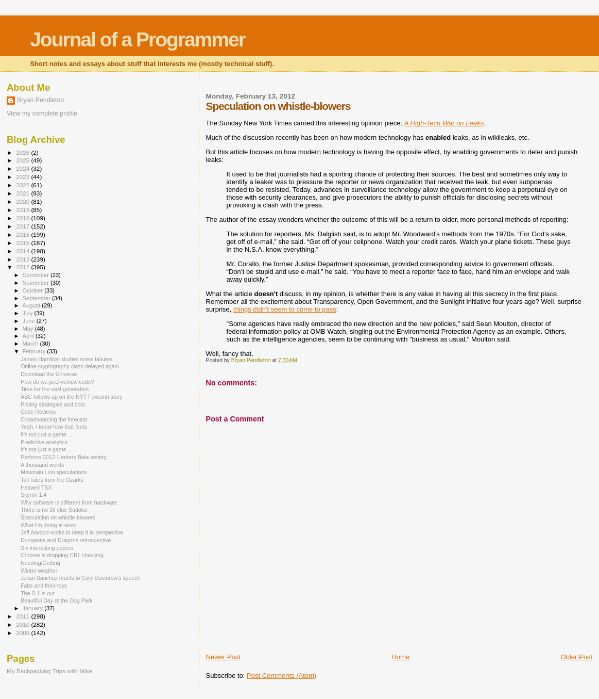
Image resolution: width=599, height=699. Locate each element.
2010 (23, 624)
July (29, 313)
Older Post (576, 657)
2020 (23, 201)
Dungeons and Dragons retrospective (66, 540)
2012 (23, 267)
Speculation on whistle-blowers (58, 517)
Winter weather (39, 570)
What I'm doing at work (48, 525)
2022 (23, 185)
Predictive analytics (44, 442)
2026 (23, 152)
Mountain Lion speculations (54, 472)
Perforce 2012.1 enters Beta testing (63, 457)
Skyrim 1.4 (33, 495)
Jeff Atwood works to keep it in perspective (72, 532)
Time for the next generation (55, 389)
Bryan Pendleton (40, 100)
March (31, 343)
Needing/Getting (40, 563)
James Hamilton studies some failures (66, 359)
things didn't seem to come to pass (284, 309)
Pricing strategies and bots (53, 404)
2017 (23, 226)
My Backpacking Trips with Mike (49, 671)
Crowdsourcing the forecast (54, 419)
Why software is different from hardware (69, 502)
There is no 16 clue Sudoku (54, 510)
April (29, 336)
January (34, 608)
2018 (23, 218)
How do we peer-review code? (57, 382)
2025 (23, 160)
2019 (23, 209)
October (34, 290)
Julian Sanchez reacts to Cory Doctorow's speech (81, 578)
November (36, 283)
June (30, 321)
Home (400, 657)
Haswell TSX (36, 487)
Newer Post (223, 657)
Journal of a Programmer (137, 39)
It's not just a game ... (46, 434)
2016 (23, 234)
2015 (23, 242)
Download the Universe (49, 374)
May (29, 329)
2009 (23, 632)
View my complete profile (42, 113)
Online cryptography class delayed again (70, 366)
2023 (23, 176)
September (38, 298)
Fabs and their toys (44, 585)
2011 (23, 616)
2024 (23, 168)
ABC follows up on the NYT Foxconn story (71, 397)
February (35, 351)
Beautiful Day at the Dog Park (56, 600)
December (36, 275)
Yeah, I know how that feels (54, 427)
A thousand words (42, 465)
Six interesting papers (47, 548)
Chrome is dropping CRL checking (62, 555)
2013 (23, 259)
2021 (23, 193)
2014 (23, 251)
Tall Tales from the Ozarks (52, 480)
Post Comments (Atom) (281, 675)
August (32, 305)
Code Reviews (38, 412)
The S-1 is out (38, 593)
